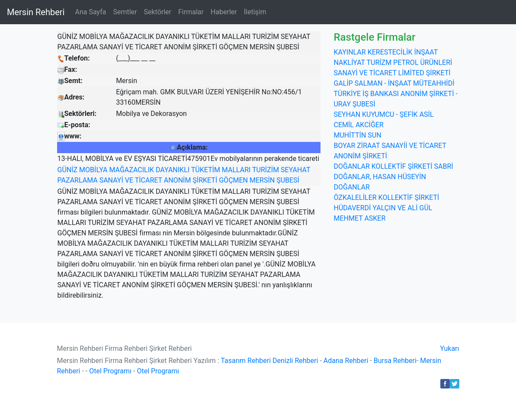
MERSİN (262, 180)
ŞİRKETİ (204, 180)
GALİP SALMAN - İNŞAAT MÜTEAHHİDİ (393, 83)
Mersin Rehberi (35, 12)
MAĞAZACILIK (131, 170)
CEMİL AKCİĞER (358, 125)
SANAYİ (111, 180)
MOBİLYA (93, 170)
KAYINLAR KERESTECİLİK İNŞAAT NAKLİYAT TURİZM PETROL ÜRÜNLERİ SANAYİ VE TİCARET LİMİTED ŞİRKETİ (392, 62)
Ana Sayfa (90, 12)
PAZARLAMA (78, 180)
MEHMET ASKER (359, 218)
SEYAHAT (295, 170)
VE (129, 180)
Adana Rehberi (346, 360)
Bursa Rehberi (395, 360)
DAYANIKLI (172, 170)
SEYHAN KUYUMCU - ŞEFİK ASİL (383, 114)
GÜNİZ (68, 170)
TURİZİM (265, 170)
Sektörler (157, 12)
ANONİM (177, 180)
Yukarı (449, 348)
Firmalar (191, 12)
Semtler (125, 12)
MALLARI (236, 170)
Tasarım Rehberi (246, 360)
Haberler (224, 12)
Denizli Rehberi (295, 360)
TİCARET (148, 180)
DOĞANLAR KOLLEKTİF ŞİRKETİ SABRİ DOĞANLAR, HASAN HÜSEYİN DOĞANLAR (393, 176)
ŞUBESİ (287, 180)
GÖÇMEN (233, 180)
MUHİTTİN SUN (357, 135)
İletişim (255, 12)
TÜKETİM (205, 170)
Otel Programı (110, 371)
